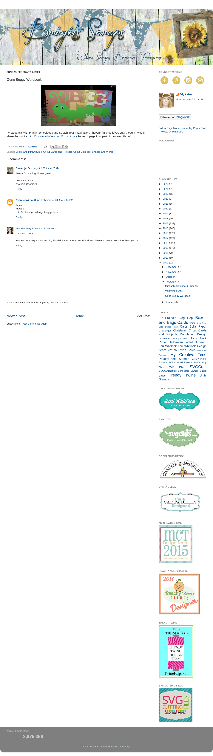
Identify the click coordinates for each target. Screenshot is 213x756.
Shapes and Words (102, 151)
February (171, 281)
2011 (166, 253)
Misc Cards (187, 350)
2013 (166, 243)
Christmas (180, 330)
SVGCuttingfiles (168, 370)
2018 (166, 218)
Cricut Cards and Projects (57, 151)
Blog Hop (186, 318)
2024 (166, 189)
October (170, 276)
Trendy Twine (182, 375)
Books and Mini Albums (29, 151)
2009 (166, 262)
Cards (182, 322)
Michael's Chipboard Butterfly (181, 286)
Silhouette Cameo (188, 370)
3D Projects (167, 318)
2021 (166, 203)
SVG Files (177, 367)
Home (79, 316)
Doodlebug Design (193, 334)
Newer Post (16, 316)
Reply (19, 189)
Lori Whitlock (168, 346)
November (172, 272)
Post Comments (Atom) (35, 323)
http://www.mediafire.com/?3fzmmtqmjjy (53, 136)
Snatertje (21, 168)
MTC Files (173, 350)
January (170, 302)
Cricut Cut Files (81, 151)
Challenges (165, 330)
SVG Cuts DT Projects (180, 362)
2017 (166, 223)
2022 (166, 198)
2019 (166, 213)
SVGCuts (198, 366)
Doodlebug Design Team (174, 338)
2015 (166, 233)
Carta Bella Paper (193, 326)
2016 (166, 228)
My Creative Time (188, 354)
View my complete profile (190, 99)
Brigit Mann (186, 94)
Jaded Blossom (195, 342)
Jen (18, 228)
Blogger (126, 746)
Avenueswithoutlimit (28, 200)
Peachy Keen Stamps (174, 358)
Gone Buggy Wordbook (178, 295)
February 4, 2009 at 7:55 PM (57, 200)
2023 (166, 193)
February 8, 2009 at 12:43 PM (37, 228)
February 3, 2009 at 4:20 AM (43, 168)
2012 (166, 247)
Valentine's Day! (174, 290)
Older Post (142, 316)
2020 (166, 208)
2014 (166, 238)
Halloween (176, 342)
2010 (166, 257)
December (172, 267)
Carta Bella (195, 323)
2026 (166, 184)
